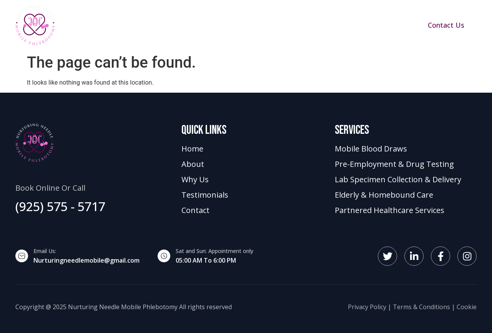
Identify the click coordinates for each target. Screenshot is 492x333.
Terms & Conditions (421, 307)
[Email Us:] (21, 256)
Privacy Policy (367, 307)
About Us (231, 25)
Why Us (275, 25)
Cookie (467, 307)
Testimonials (324, 25)
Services (187, 25)
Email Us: (44, 251)
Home (148, 25)
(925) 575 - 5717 (60, 206)
